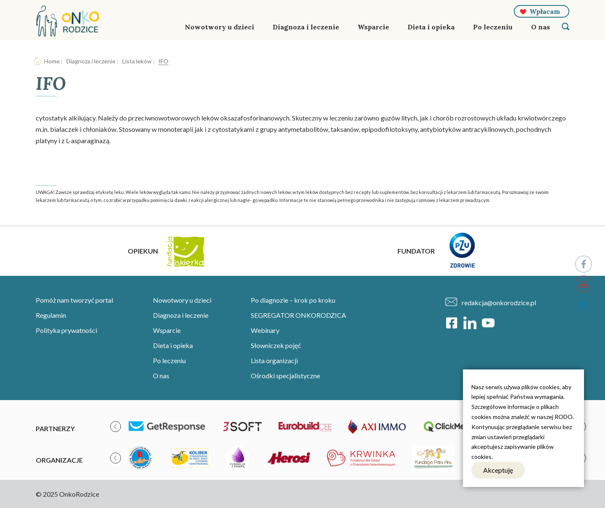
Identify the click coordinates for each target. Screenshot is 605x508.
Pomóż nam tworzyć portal (74, 300)
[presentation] (115, 426)
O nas (540, 27)
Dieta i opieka (431, 27)
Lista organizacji (274, 360)
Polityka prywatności (66, 330)
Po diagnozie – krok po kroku (293, 300)
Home (52, 61)
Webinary (265, 330)
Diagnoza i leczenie (306, 27)
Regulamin (51, 315)
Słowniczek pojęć (276, 345)
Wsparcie (373, 27)
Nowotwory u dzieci (219, 27)
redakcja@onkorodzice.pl (499, 302)
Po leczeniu (493, 27)
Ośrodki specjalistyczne (285, 376)
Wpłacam (544, 11)
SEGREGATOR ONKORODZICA (298, 315)
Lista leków (137, 61)
